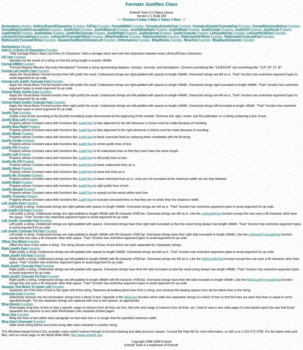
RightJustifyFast (213, 258)
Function (59, 26)
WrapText (130, 297)
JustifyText (85, 123)
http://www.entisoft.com (87, 335)
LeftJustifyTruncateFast (265, 234)
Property (111, 29)
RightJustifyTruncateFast (264, 279)
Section (16, 26)
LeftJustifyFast (211, 213)
